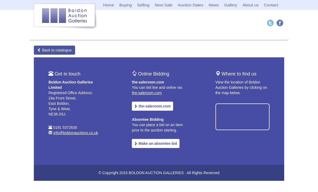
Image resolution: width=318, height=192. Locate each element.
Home (108, 5)
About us (250, 5)
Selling (143, 5)
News (214, 5)
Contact (271, 5)
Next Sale (164, 5)
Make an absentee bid (155, 143)
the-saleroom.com (147, 93)
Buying (125, 5)
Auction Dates (190, 5)
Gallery (230, 5)
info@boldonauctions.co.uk (75, 133)
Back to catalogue (54, 50)
